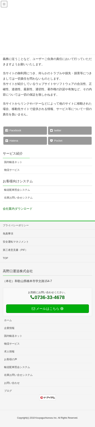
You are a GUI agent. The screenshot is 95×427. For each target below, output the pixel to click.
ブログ (8, 390)
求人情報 (9, 351)
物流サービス (12, 169)
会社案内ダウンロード (17, 208)
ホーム (8, 320)
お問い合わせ (12, 382)
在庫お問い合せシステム (18, 197)
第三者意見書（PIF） (15, 249)
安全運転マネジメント (16, 241)
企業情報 (9, 328)
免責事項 (8, 233)
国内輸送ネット (13, 162)
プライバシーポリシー (16, 225)
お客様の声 (10, 359)
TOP (5, 258)
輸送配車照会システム (17, 189)
